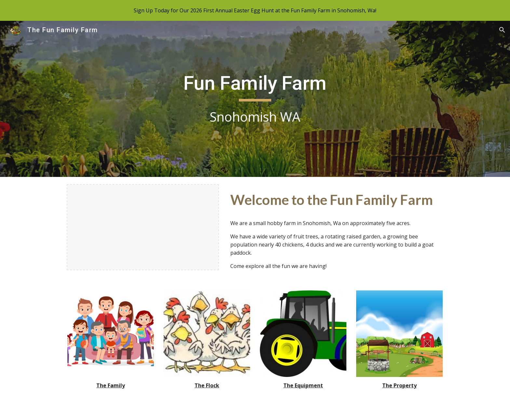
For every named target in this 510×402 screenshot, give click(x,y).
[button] (502, 30)
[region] (255, 10)
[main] (255, 98)
